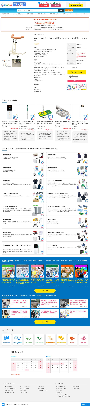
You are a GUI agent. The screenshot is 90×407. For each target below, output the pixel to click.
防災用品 (77, 13)
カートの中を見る (76, 5)
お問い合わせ (44, 5)
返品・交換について (73, 76)
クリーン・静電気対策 (17, 13)
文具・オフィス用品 (67, 13)
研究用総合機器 (5, 13)
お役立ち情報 (41, 386)
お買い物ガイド (59, 3)
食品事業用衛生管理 (54, 13)
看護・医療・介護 (41, 13)
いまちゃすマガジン (42, 390)
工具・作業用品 (30, 13)
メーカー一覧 (69, 10)
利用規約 (60, 392)
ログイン (42, 3)
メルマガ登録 (76, 388)
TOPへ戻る (85, 404)
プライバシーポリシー (63, 394)
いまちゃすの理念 (62, 388)
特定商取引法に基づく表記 (64, 396)
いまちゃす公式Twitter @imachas (3, 404)
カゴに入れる (76, 72)
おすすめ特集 (41, 388)
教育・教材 (85, 13)
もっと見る (45, 290)
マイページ (56, 5)
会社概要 (60, 390)
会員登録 (50, 3)
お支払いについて (73, 77)
